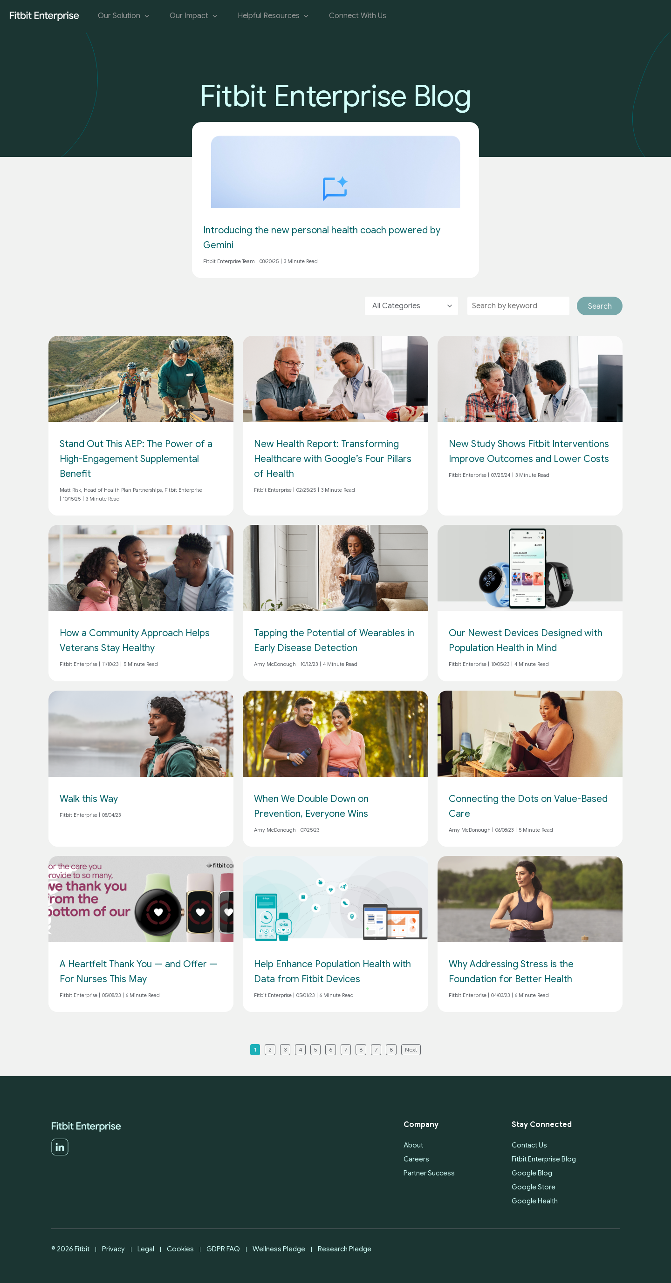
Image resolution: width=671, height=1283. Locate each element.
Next (411, 1049)
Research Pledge (344, 1249)
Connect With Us (357, 16)
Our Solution (124, 16)
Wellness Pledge (279, 1249)
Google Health (535, 1201)
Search (600, 306)
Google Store (533, 1187)
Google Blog (532, 1173)
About (413, 1145)
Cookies (180, 1249)
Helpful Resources (274, 16)
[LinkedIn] (59, 1153)
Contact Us (529, 1145)
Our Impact (194, 16)
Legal (145, 1249)
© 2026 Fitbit (70, 1249)
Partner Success (429, 1173)
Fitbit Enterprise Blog (544, 1159)
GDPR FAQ (223, 1249)
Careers (416, 1159)
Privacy (113, 1249)
